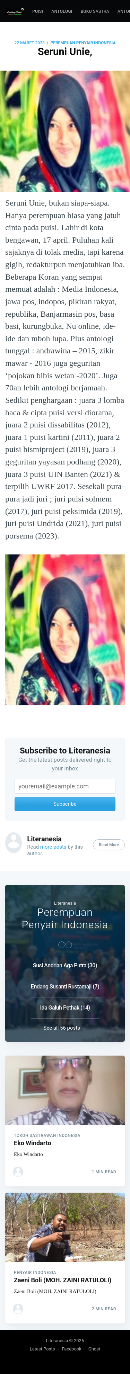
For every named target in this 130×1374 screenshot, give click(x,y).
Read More (109, 844)
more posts (53, 847)
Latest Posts (42, 1349)
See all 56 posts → (64, 1027)
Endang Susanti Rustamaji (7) (65, 986)
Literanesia (44, 839)
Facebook (71, 1349)
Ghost (94, 1349)
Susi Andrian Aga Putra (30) (65, 965)
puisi (37, 11)
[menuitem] (37, 11)
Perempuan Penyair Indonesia (82, 42)
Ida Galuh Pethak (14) (65, 1007)
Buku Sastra (95, 11)
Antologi (61, 11)
